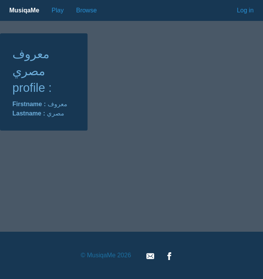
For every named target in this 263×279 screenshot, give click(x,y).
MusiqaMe (24, 10)
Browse (86, 10)
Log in (245, 10)
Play (58, 10)
